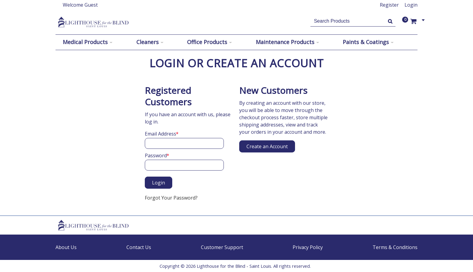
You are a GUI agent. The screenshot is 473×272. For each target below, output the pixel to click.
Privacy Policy (308, 247)
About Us (66, 247)
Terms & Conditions (395, 247)
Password (156, 155)
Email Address (160, 133)
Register (389, 5)
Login (411, 5)
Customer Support (222, 247)
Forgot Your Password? (171, 197)
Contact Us (138, 247)
